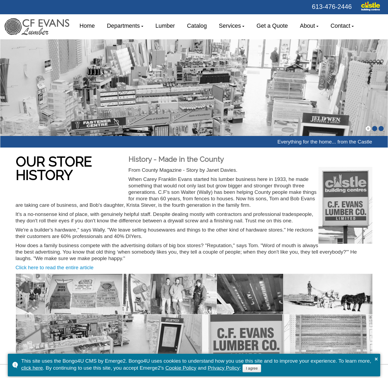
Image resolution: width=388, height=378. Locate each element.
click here (32, 368)
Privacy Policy (224, 368)
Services (230, 26)
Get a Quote (272, 26)
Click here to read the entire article (54, 267)
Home (87, 26)
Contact (341, 26)
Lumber (165, 26)
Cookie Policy (180, 368)
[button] (368, 128)
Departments (123, 26)
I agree (252, 368)
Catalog (197, 26)
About (307, 26)
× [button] (376, 359)
